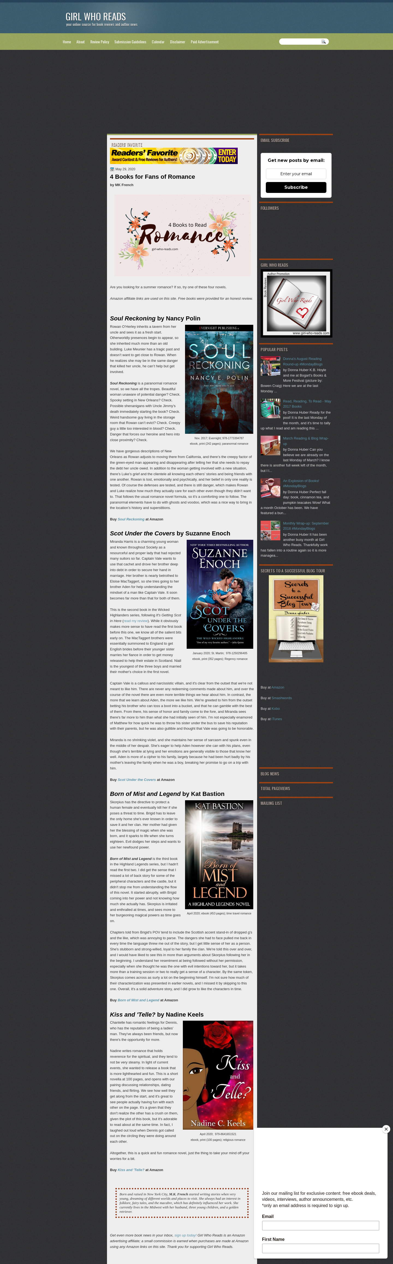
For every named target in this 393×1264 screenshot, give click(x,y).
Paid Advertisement (205, 41)
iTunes (277, 719)
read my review (136, 621)
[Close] (386, 1129)
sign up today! (185, 1235)
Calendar (158, 41)
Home (67, 41)
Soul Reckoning (131, 519)
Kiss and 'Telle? (131, 1170)
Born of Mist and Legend (138, 1000)
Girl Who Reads (96, 16)
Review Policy (99, 41)
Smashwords (282, 698)
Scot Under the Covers (137, 780)
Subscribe (296, 187)
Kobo (276, 709)
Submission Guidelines (130, 41)
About (80, 41)
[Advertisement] (196, 93)
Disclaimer (177, 41)
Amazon (277, 687)
